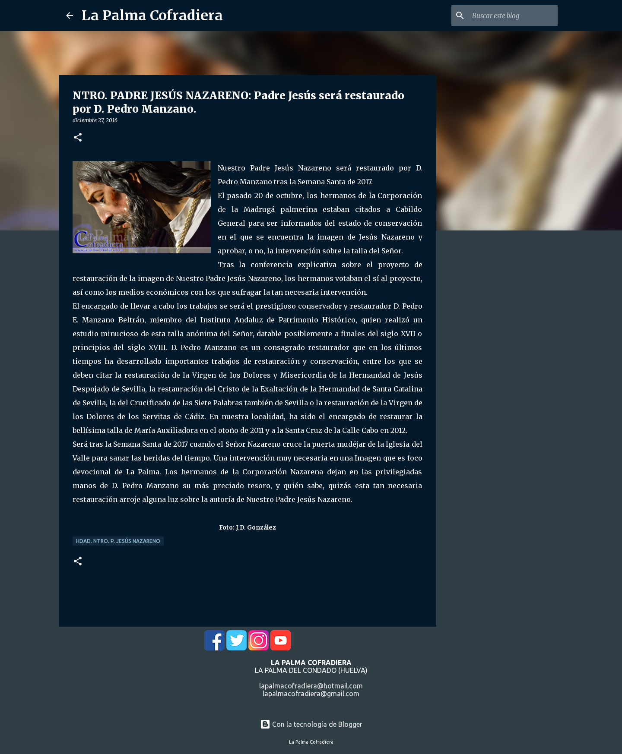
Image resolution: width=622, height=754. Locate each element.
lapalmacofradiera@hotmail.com (311, 686)
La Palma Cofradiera (152, 15)
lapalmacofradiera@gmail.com (311, 693)
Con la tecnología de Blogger (311, 724)
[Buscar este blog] (512, 15)
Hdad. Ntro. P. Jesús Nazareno (118, 541)
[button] (78, 138)
